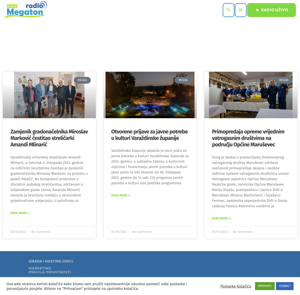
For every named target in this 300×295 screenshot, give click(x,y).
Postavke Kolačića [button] (235, 286)
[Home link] (25, 10)
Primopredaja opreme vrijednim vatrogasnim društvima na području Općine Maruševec (248, 138)
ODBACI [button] (284, 286)
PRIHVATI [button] (265, 286)
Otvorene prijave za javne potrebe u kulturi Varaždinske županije (149, 134)
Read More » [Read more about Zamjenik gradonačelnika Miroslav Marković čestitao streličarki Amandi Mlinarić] (20, 213)
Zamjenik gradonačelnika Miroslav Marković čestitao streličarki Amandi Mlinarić (49, 138)
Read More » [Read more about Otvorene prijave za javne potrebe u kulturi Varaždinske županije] (120, 195)
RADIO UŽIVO (271, 10)
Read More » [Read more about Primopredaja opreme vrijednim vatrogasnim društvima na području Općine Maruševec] (221, 218)
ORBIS (67, 261)
